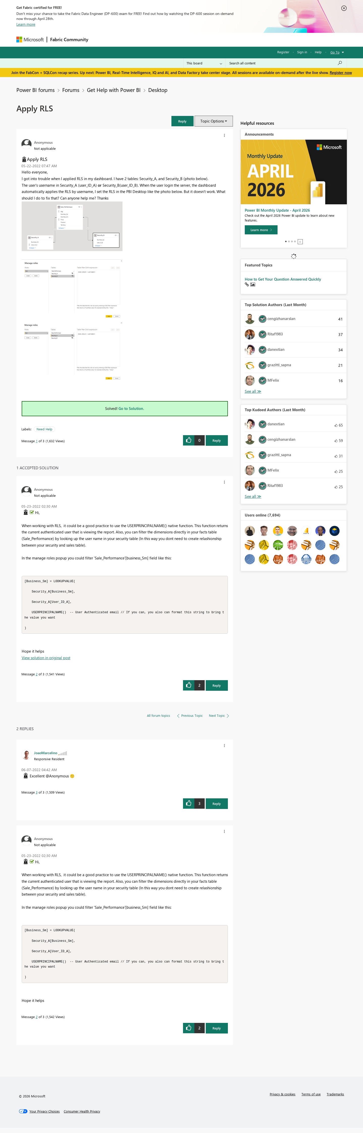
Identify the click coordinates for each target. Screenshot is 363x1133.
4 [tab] (295, 241)
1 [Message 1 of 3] (37, 441)
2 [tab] (289, 241)
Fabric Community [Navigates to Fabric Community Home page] (69, 39)
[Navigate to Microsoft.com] (30, 39)
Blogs (188, 39)
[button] (182, 121)
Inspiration (122, 39)
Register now (341, 72)
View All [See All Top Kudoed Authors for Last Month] (253, 496)
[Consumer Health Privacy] (82, 1116)
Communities (165, 39)
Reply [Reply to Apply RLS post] (217, 440)
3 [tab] (292, 241)
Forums (99, 39)
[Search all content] (286, 63)
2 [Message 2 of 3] (37, 676)
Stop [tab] (300, 241)
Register (283, 52)
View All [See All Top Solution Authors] (253, 391)
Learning (207, 39)
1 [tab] (286, 241)
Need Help (44, 429)
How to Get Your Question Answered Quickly (283, 279)
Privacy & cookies (282, 1099)
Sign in (302, 52)
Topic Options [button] (212, 121)
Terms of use (311, 1099)
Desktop (157, 89)
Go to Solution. (131, 408)
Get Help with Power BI (114, 89)
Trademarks (335, 1099)
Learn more (25, 24)
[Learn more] (261, 229)
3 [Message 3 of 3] (37, 795)
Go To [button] (335, 52)
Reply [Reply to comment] (217, 688)
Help (318, 52)
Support (228, 39)
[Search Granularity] (204, 63)
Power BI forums (35, 89)
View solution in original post (46, 660)
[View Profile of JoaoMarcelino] (45, 755)
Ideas (142, 39)
